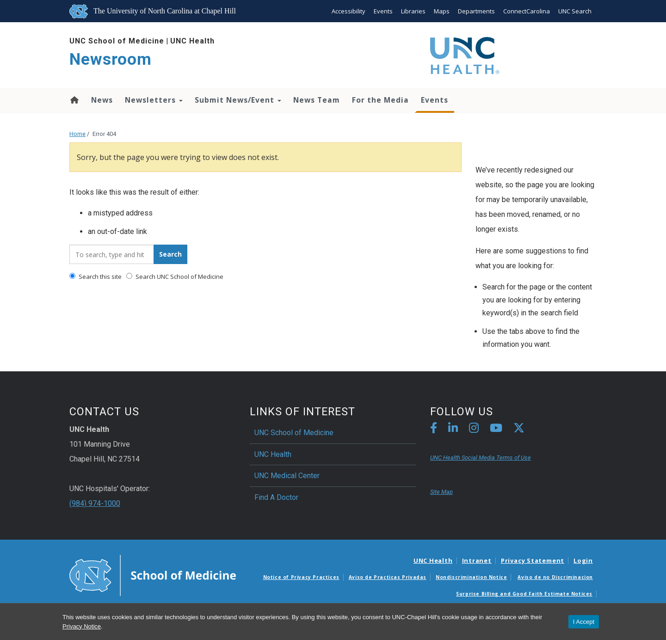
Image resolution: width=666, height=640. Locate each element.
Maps (442, 11)
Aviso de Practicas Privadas (387, 577)
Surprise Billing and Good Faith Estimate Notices (524, 594)
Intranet (477, 560)
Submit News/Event (238, 100)
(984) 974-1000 (94, 503)
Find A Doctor (276, 497)
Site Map (441, 491)
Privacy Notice (81, 626)
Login (583, 560)
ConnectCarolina (526, 11)
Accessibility (348, 11)
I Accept (583, 621)
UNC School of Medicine (116, 41)
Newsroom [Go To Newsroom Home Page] (110, 59)
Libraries (413, 11)
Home (73, 100)
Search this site (95, 276)
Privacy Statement (532, 560)
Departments (476, 11)
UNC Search (575, 11)
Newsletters (154, 100)
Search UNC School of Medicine (174, 276)
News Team (316, 100)
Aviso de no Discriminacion (555, 577)
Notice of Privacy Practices (301, 577)
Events (383, 11)
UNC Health (192, 41)
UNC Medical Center (287, 475)
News (102, 100)
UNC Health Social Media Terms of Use (480, 457)
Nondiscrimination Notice (471, 577)
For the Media (380, 100)
